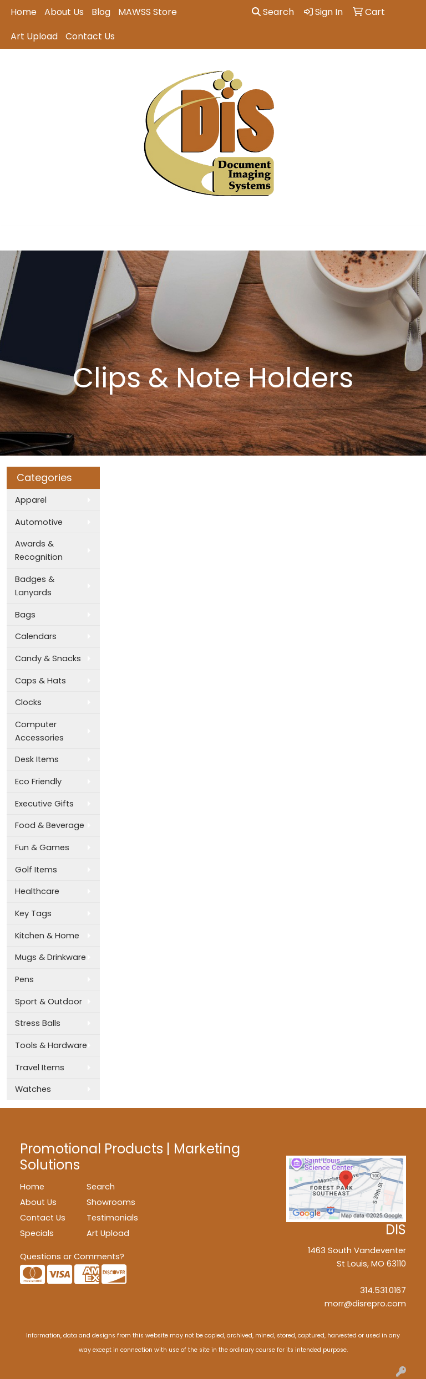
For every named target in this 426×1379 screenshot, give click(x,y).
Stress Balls (37, 1023)
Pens (24, 979)
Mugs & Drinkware (50, 957)
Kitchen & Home (47, 935)
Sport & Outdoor (48, 1001)
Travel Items (39, 1067)
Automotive (39, 522)
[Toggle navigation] (17, 238)
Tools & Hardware (51, 1045)
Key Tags (33, 913)
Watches (33, 1089)
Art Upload (34, 36)
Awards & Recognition (39, 550)
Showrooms (111, 1202)
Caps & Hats (40, 680)
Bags (25, 614)
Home (24, 12)
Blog (101, 12)
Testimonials (112, 1217)
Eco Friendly (38, 781)
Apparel (31, 499)
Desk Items (37, 759)
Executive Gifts (44, 803)
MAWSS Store (147, 12)
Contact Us (90, 36)
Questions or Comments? (72, 1256)
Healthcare (37, 891)
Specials (37, 1233)
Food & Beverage (49, 825)
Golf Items (36, 869)
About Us (64, 12)
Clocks (28, 702)
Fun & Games (42, 847)
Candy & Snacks (48, 658)
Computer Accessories (39, 731)
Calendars (36, 636)
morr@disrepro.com (365, 1303)
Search (273, 12)
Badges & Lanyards (34, 586)
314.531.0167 (383, 1290)
